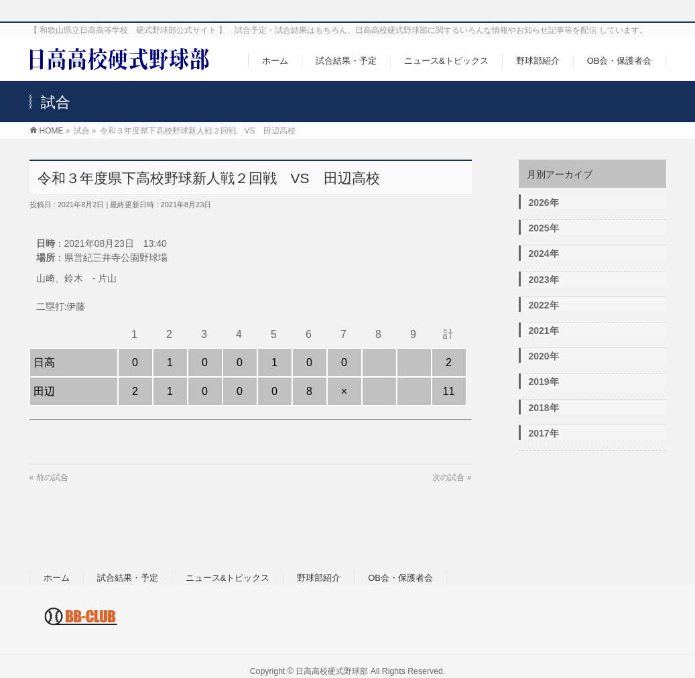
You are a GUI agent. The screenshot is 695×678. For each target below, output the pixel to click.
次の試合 (448, 477)
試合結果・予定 (127, 578)
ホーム (57, 578)
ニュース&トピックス (228, 578)
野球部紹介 (318, 578)
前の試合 (52, 477)
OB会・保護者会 (400, 578)
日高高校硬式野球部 (332, 671)
